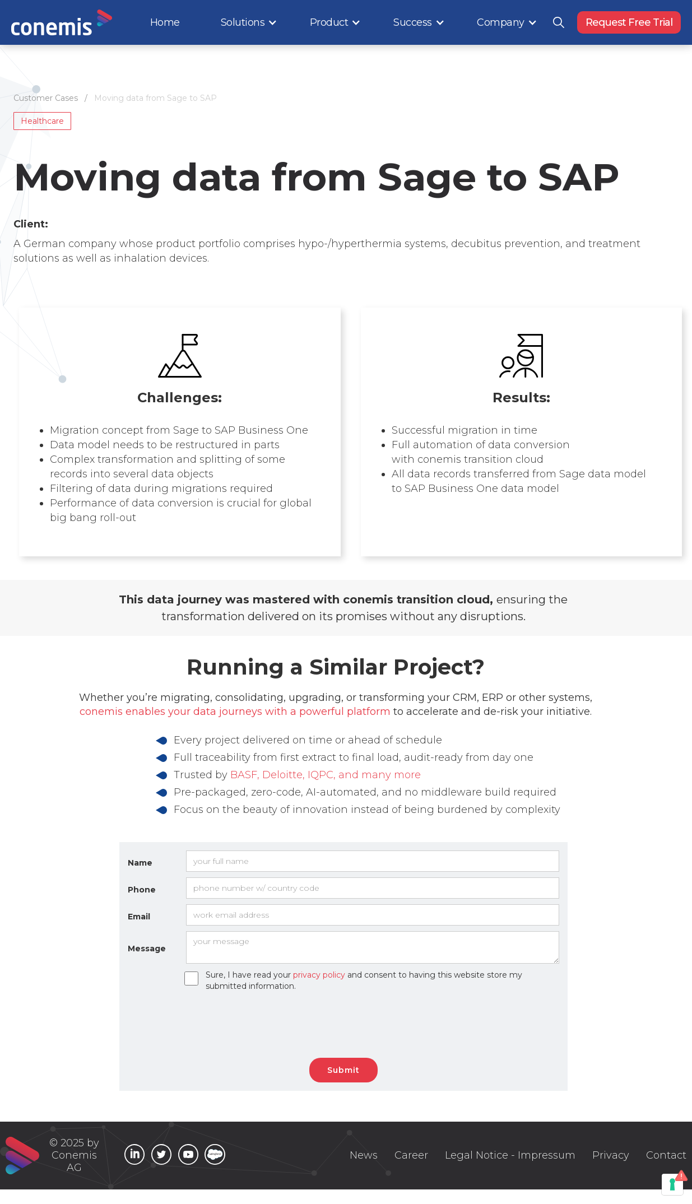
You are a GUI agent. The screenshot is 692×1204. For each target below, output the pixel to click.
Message (147, 948)
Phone (142, 890)
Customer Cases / (53, 98)
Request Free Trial (629, 22)
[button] (249, 22)
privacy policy (319, 975)
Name (140, 863)
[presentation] (349, 1025)
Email (139, 917)
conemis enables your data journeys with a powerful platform (235, 711)
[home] (61, 22)
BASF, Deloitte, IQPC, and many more (325, 775)
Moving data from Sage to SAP (155, 98)
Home (165, 22)
